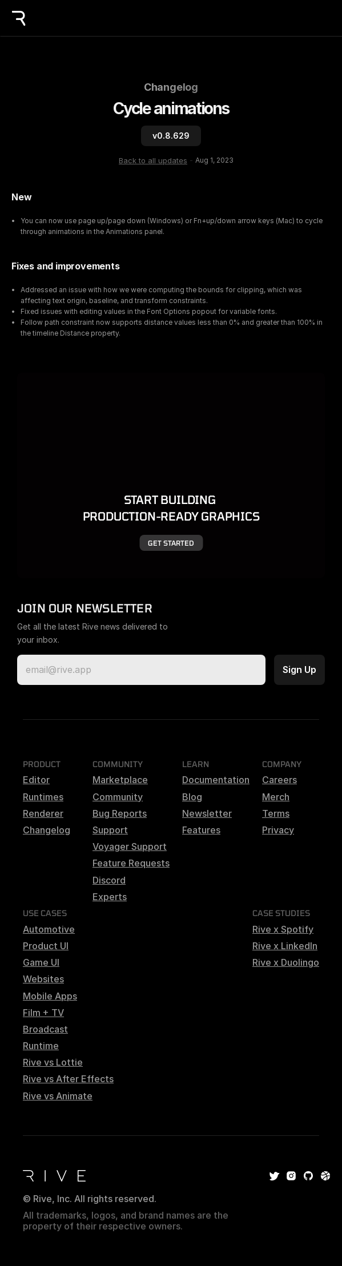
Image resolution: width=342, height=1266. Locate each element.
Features (201, 830)
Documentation (216, 779)
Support (110, 830)
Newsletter (207, 813)
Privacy (278, 830)
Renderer (43, 813)
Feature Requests (131, 863)
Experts (109, 896)
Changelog (171, 87)
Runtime (41, 1045)
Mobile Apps (50, 996)
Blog (192, 797)
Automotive (49, 929)
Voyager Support (129, 846)
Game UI (41, 962)
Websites (43, 979)
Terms (275, 813)
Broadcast (45, 1029)
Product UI (46, 945)
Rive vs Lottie (53, 1062)
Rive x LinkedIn (284, 945)
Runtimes (43, 797)
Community (117, 797)
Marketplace (120, 779)
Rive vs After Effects (68, 1078)
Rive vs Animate (57, 1096)
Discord (109, 880)
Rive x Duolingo (285, 962)
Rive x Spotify (282, 929)
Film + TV (43, 1012)
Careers (279, 779)
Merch (275, 797)
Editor (36, 779)
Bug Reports (119, 813)
